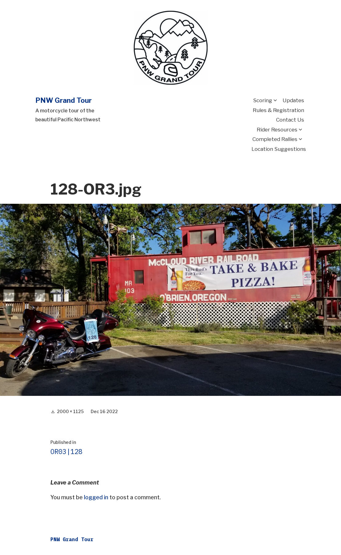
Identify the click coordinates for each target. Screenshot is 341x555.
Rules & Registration (278, 110)
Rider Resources (277, 130)
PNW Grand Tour (63, 100)
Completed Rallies (274, 139)
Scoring (262, 100)
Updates (293, 100)
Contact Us (290, 120)
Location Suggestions (279, 149)
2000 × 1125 (70, 411)
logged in (96, 497)
